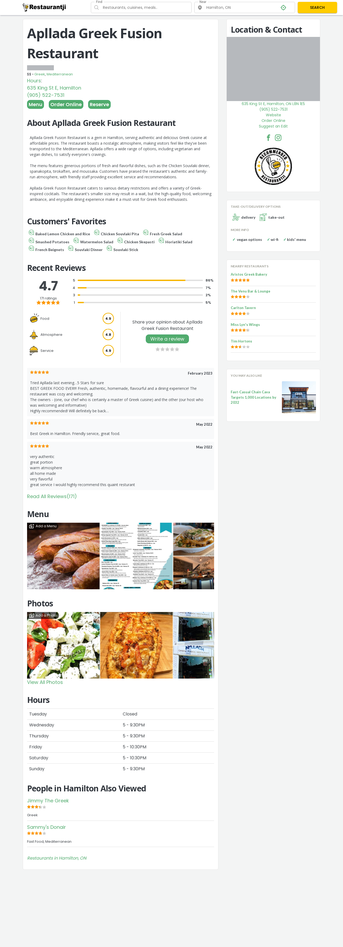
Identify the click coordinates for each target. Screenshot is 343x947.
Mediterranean (60, 74)
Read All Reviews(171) (52, 496)
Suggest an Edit (273, 126)
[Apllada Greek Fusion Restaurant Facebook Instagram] (278, 137)
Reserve (99, 104)
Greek (39, 74)
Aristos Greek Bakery (249, 274)
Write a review (167, 339)
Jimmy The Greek (48, 800)
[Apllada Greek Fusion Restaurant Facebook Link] (268, 137)
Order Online (66, 104)
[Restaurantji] (44, 7)
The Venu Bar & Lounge (250, 291)
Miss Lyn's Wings (245, 324)
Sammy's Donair (46, 827)
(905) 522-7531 (45, 95)
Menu (35, 104)
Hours (34, 80)
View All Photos (45, 682)
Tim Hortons (241, 341)
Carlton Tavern (243, 308)
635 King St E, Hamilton (54, 87)
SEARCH (317, 7)
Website (273, 115)
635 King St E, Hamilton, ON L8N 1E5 (273, 103)
